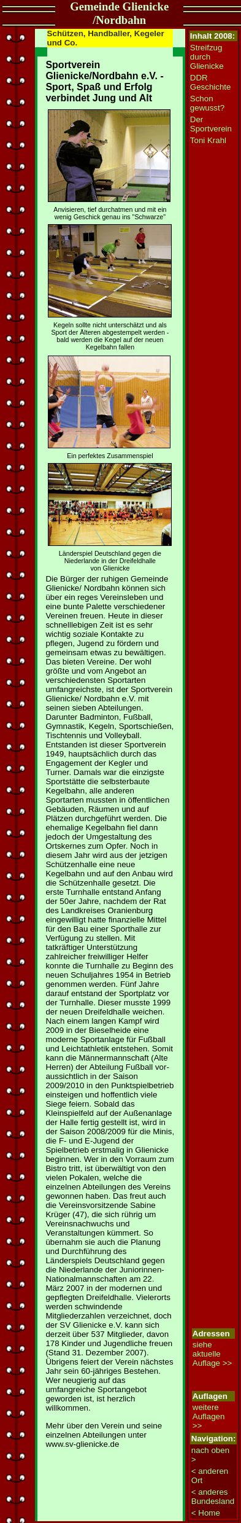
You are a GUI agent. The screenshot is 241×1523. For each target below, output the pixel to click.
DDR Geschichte (210, 82)
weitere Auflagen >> (209, 1416)
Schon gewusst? (207, 103)
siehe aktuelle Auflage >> (212, 1354)
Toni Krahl (208, 140)
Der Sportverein (211, 124)
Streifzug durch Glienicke (207, 57)
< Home (205, 1512)
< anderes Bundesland (212, 1496)
